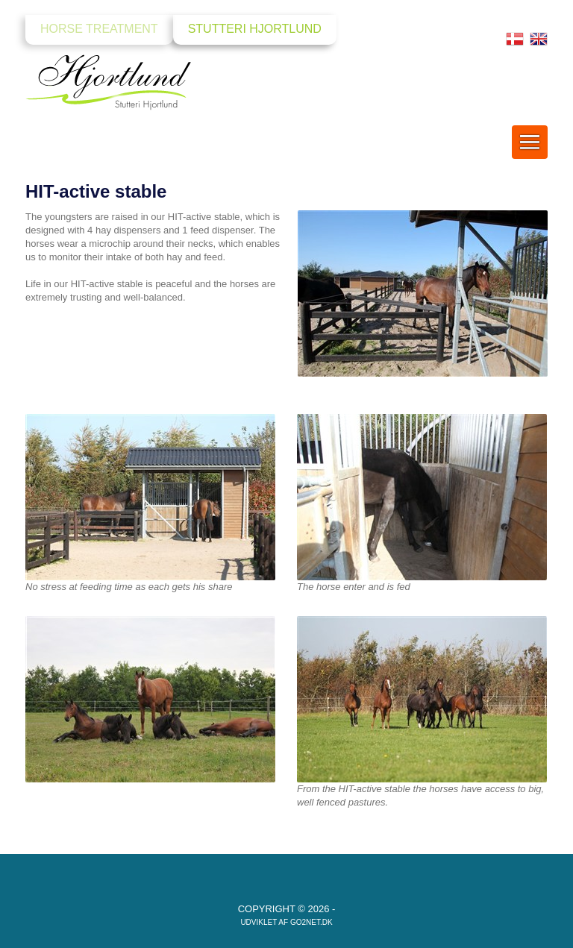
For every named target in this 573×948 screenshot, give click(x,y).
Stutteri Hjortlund (255, 28)
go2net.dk (311, 922)
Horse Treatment (99, 28)
